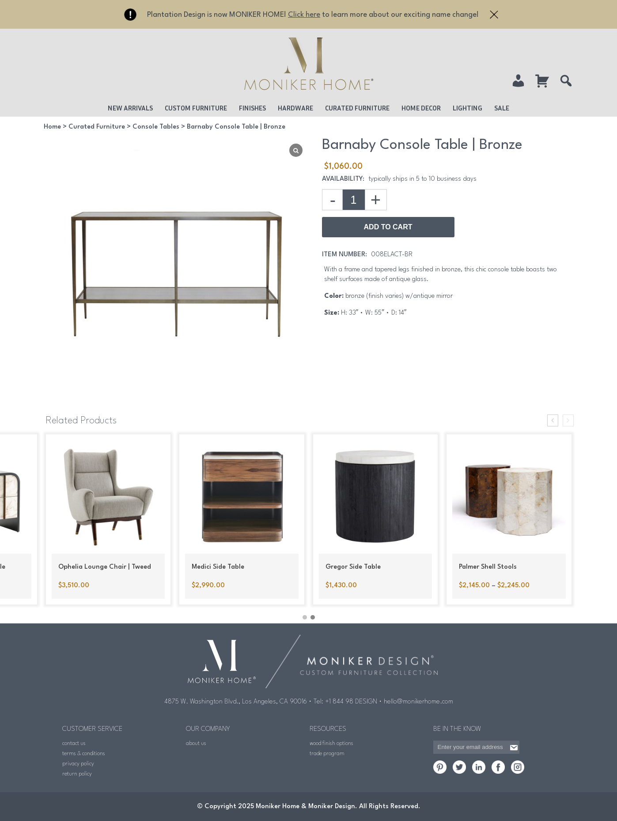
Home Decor (421, 107)
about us (196, 743)
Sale (501, 107)
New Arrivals (130, 107)
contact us (74, 743)
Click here (304, 15)
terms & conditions (83, 753)
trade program (327, 753)
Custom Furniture (196, 107)
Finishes (252, 107)
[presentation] (552, 420)
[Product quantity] (353, 199)
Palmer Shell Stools (488, 567)
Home (52, 127)
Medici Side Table (218, 567)
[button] (305, 617)
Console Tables (155, 127)
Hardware (295, 107)
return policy (77, 774)
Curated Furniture (357, 107)
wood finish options (331, 743)
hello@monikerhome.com (418, 702)
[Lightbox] (296, 150)
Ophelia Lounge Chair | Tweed (104, 567)
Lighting (467, 107)
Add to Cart (388, 227)
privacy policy (78, 764)
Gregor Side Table (353, 567)
